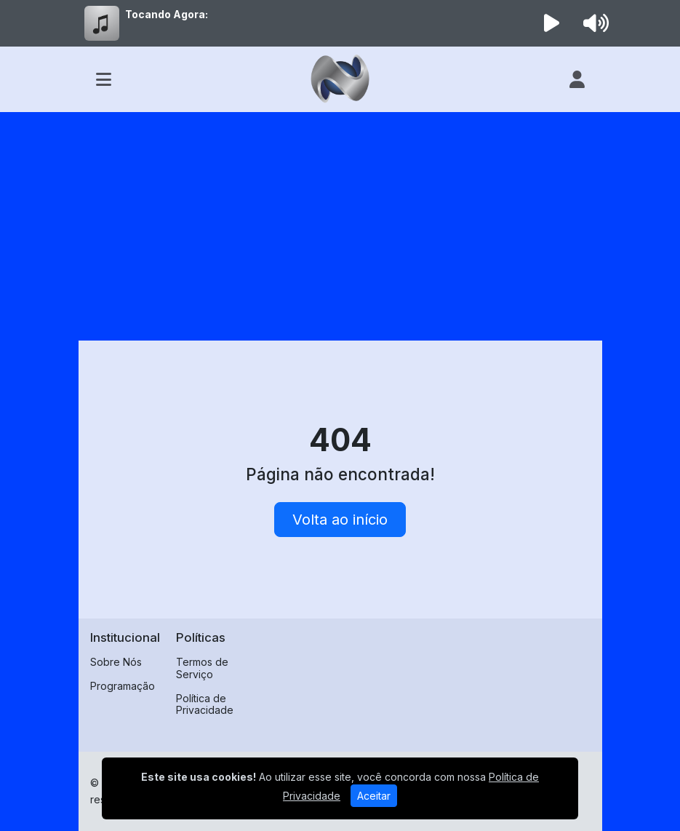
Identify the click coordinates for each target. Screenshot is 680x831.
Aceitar (374, 796)
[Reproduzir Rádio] (551, 23)
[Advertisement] (340, 221)
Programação (122, 686)
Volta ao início (340, 519)
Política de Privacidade (204, 704)
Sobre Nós (116, 662)
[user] (577, 79)
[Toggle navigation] (103, 79)
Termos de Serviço (202, 668)
